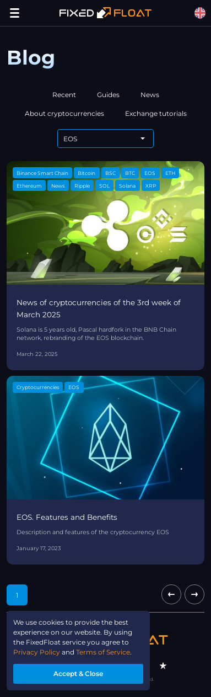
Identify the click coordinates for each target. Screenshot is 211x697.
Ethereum (29, 186)
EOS (149, 173)
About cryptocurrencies (64, 113)
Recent (64, 95)
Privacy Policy (36, 652)
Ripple (82, 186)
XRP (150, 186)
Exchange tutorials (156, 113)
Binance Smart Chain (42, 173)
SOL (104, 186)
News (149, 95)
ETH (170, 173)
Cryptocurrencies (38, 387)
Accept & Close (78, 673)
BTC (130, 173)
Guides (108, 95)
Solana (127, 186)
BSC (110, 173)
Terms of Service (103, 652)
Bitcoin (86, 173)
